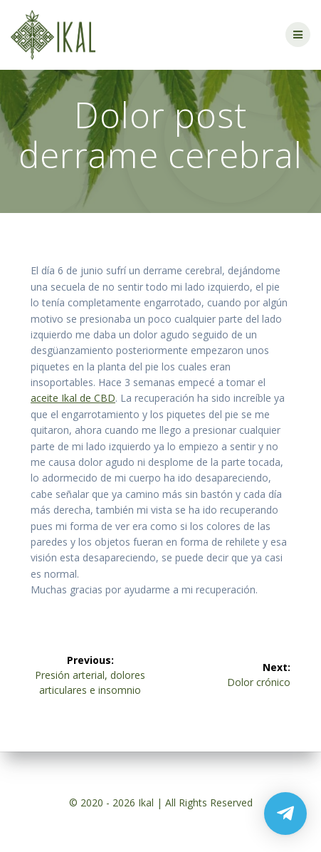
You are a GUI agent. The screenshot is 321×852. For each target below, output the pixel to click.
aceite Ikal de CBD (73, 398)
